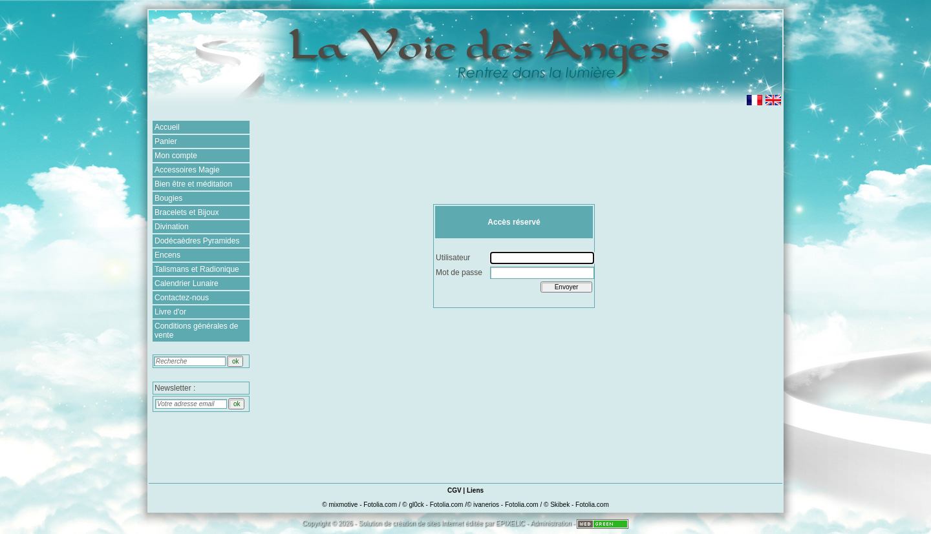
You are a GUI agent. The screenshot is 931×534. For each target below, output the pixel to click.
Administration (550, 523)
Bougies (168, 198)
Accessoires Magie (187, 169)
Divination (172, 226)
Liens (475, 490)
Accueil (167, 127)
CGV (454, 490)
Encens (167, 255)
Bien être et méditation (193, 184)
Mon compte (176, 155)
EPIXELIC (510, 523)
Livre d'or (170, 311)
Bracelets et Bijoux (187, 212)
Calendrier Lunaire (187, 283)
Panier (166, 141)
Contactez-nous (182, 297)
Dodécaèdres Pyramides (197, 240)
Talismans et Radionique (197, 269)
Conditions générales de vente (196, 331)
